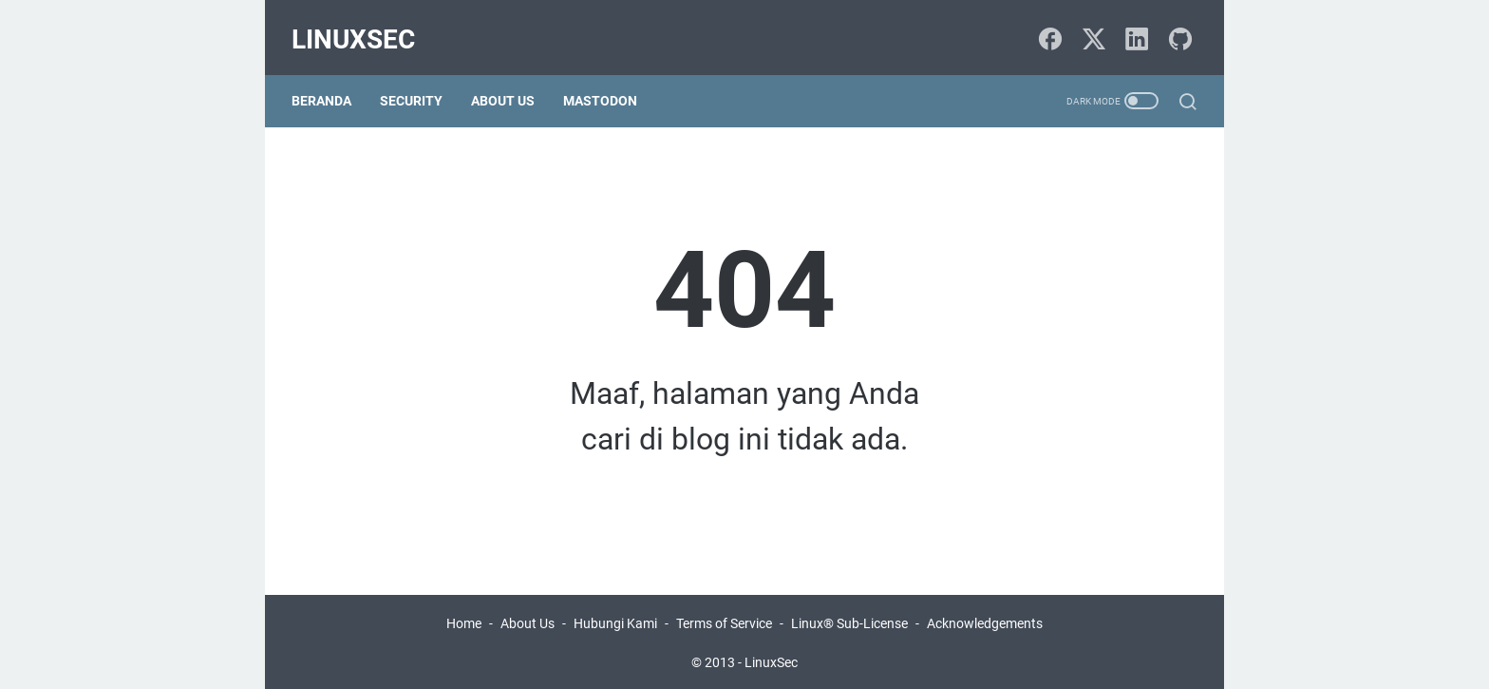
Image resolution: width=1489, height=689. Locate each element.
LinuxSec (361, 28)
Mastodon (608, 83)
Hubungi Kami (615, 620)
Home (463, 620)
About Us (510, 83)
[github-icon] (1176, 29)
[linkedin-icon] (1134, 29)
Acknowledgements (985, 620)
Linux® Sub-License (849, 620)
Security (418, 83)
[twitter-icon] (1091, 29)
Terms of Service (724, 620)
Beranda (329, 83)
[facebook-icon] (1048, 29)
